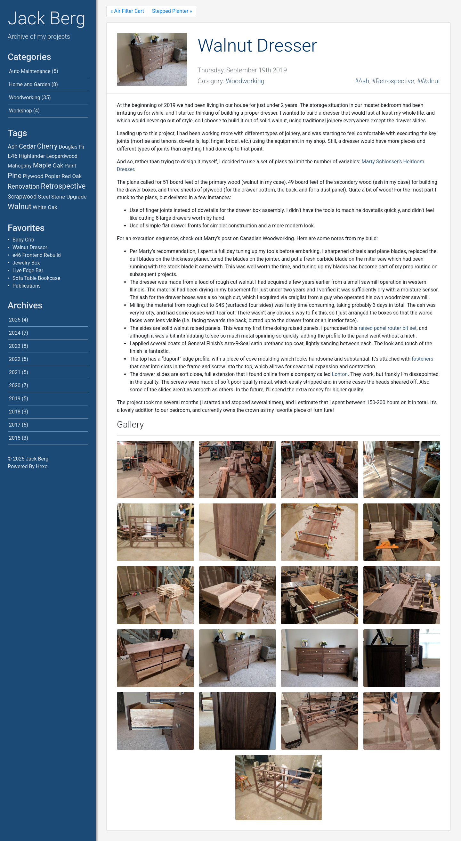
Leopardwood (62, 156)
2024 (14, 333)
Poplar (53, 176)
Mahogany (20, 166)
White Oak (45, 207)
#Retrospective (393, 81)
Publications (26, 286)
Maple (42, 165)
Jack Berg (46, 18)
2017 (14, 425)
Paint (70, 166)
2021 (14, 372)
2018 (14, 412)
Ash (13, 146)
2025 (14, 320)
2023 (14, 346)
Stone (58, 196)
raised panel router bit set (388, 328)
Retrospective (63, 186)
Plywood (33, 176)
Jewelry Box (26, 263)
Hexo (42, 466)
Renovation (24, 186)
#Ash (362, 81)
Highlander (32, 156)
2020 (14, 385)
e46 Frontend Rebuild (36, 255)
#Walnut (428, 81)
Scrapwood (22, 196)
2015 (14, 438)
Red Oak (71, 176)
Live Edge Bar (27, 270)
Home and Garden (29, 84)
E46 (13, 155)
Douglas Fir (71, 147)
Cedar (27, 146)
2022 (14, 359)
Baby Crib (23, 240)
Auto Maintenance (30, 71)
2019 (14, 399)
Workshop (20, 111)
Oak (58, 165)
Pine (14, 176)
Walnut (19, 206)
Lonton (340, 374)
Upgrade (76, 196)
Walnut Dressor (29, 247)
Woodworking (24, 97)
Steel (44, 196)
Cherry (47, 146)
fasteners (422, 359)
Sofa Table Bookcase (36, 278)
